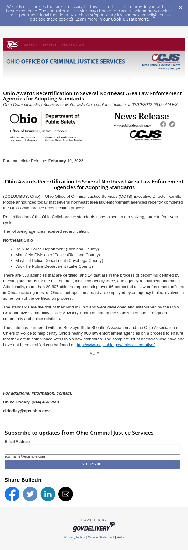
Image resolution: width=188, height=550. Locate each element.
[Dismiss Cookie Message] (180, 6)
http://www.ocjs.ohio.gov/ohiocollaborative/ (116, 345)
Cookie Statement (129, 19)
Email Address (18, 442)
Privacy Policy (74, 537)
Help (120, 537)
